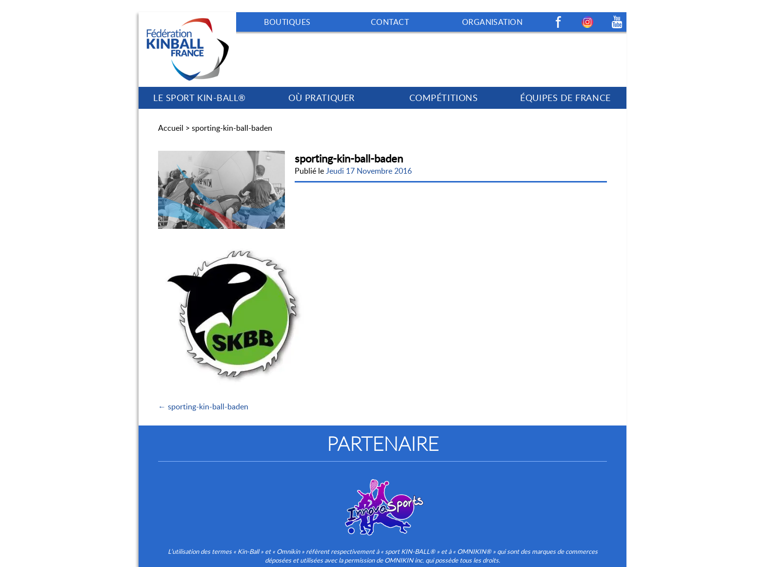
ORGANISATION (492, 22)
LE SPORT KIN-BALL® (199, 97)
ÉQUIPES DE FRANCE (565, 97)
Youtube (616, 22)
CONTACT (390, 22)
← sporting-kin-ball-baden (203, 406)
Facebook (558, 22)
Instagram (587, 22)
